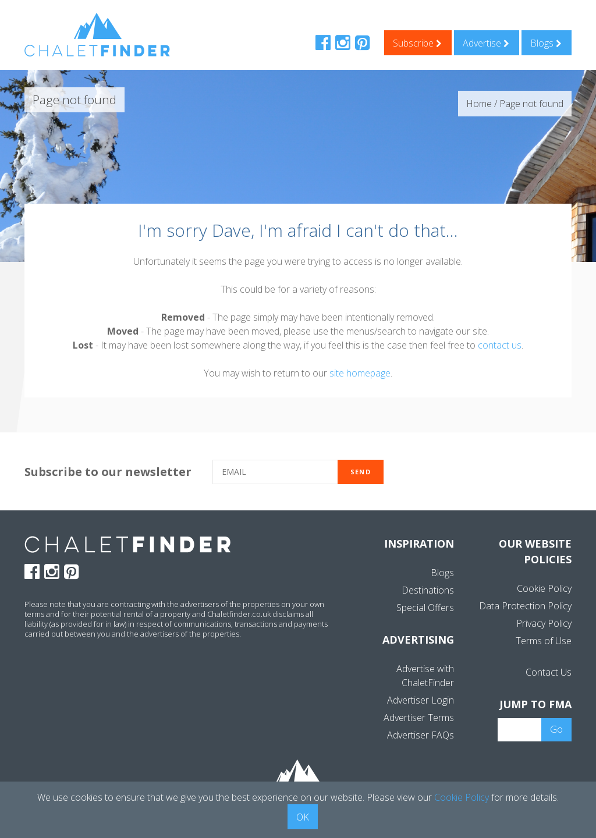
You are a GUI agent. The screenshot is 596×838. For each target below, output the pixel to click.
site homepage (360, 373)
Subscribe (417, 43)
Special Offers (425, 607)
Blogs (546, 43)
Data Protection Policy (525, 605)
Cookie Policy (544, 588)
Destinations (428, 590)
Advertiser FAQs (420, 735)
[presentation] (491, 472)
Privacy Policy (544, 623)
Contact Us (549, 672)
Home (479, 103)
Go (556, 729)
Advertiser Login (420, 700)
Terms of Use (544, 640)
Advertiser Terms (419, 717)
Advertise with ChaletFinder (425, 675)
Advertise (486, 43)
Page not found (531, 103)
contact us (500, 345)
